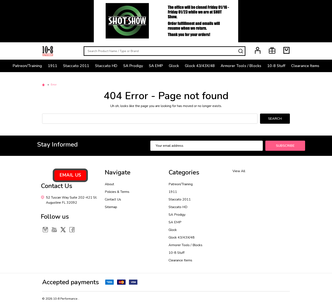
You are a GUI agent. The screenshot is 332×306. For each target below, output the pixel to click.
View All (238, 171)
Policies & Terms (117, 191)
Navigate (117, 172)
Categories (184, 172)
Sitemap (111, 207)
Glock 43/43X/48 (200, 65)
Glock (174, 65)
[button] (70, 175)
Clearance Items (305, 65)
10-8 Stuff (276, 65)
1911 (52, 65)
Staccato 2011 (76, 65)
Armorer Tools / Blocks (241, 65)
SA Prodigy (133, 65)
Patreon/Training (27, 65)
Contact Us (113, 199)
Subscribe (285, 145)
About (109, 184)
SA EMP (156, 65)
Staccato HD (106, 65)
